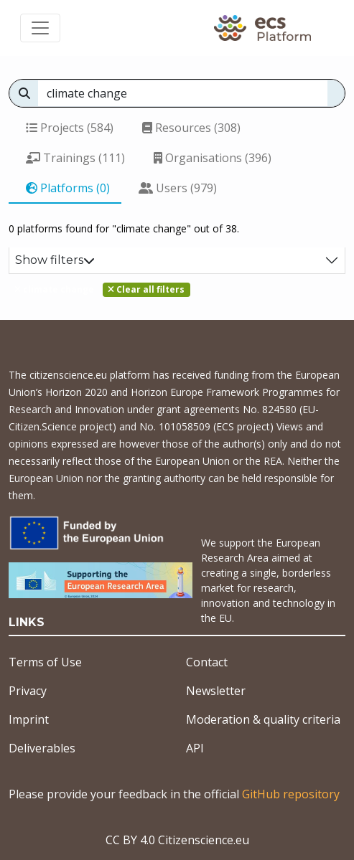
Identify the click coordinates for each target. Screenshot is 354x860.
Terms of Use (45, 662)
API (195, 748)
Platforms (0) (68, 188)
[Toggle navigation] (40, 28)
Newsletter (216, 691)
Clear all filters (146, 289)
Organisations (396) (212, 158)
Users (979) (178, 188)
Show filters (55, 260)
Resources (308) (191, 128)
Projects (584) (69, 128)
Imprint (29, 719)
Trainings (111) (75, 158)
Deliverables (42, 748)
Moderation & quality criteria (263, 719)
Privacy (28, 691)
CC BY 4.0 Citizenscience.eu (177, 840)
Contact (207, 662)
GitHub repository (291, 794)
